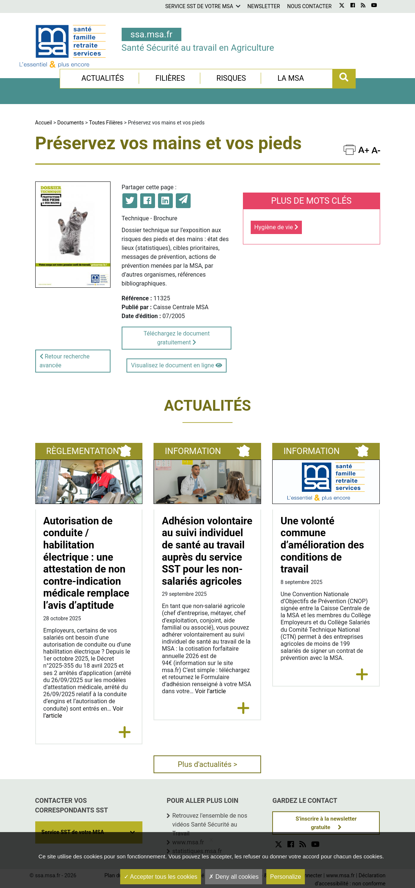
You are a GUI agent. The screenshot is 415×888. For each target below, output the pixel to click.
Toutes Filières (106, 123)
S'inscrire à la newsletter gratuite (326, 823)
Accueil (43, 123)
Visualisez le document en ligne (176, 365)
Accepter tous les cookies (160, 877)
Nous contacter (309, 6)
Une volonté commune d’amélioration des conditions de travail (322, 545)
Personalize (285, 877)
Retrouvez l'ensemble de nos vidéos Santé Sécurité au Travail (209, 824)
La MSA (290, 78)
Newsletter (263, 6)
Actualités (102, 78)
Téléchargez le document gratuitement (177, 338)
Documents (70, 123)
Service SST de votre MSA (199, 6)
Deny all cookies (233, 877)
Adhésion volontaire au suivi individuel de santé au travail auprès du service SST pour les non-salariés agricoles (207, 551)
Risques (231, 78)
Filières (170, 78)
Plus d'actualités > (207, 764)
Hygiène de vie (276, 227)
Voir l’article (210, 691)
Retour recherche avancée (65, 361)
